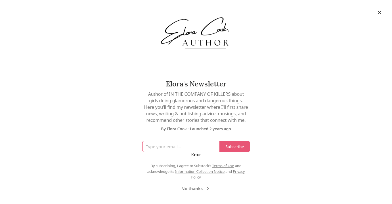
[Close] (379, 12)
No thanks (196, 188)
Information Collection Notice (200, 171)
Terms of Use (223, 165)
